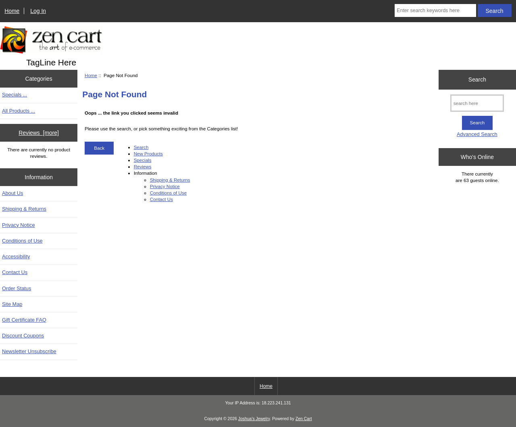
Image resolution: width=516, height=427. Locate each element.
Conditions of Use (22, 241)
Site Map (12, 304)
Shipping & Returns (24, 209)
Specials (143, 160)
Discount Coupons (23, 336)
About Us (12, 193)
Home (11, 11)
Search (141, 147)
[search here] (477, 103)
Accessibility (16, 256)
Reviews (143, 166)
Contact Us (14, 272)
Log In (38, 11)
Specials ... (14, 95)
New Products (148, 153)
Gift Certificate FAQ (24, 320)
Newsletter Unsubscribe (29, 351)
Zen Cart (303, 419)
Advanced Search (477, 134)
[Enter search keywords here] (435, 10)
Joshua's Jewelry (254, 419)
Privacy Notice (18, 225)
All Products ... (18, 111)
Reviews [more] (39, 133)
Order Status (16, 288)
